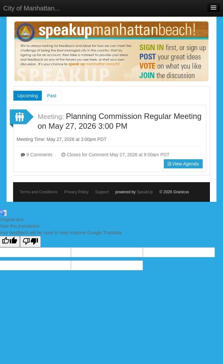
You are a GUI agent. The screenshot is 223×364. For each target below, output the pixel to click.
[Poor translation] (30, 241)
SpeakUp (145, 192)
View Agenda (183, 163)
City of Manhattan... (31, 8)
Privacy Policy (76, 192)
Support (102, 192)
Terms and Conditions (39, 192)
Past (51, 95)
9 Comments (36, 154)
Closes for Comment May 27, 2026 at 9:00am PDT (115, 154)
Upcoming (27, 95)
